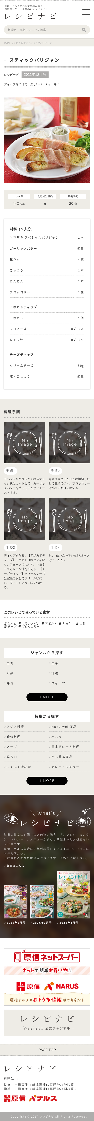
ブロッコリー (29, 626)
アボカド (49, 623)
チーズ (10, 626)
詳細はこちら (15, 866)
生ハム (10, 623)
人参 (80, 623)
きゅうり (66, 623)
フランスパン (29, 623)
